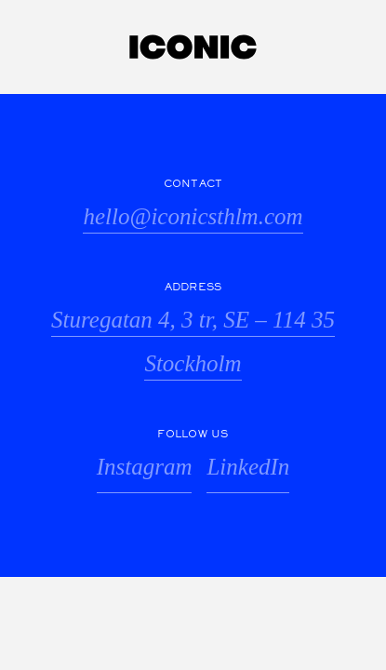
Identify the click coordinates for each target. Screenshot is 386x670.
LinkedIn (247, 466)
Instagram (145, 466)
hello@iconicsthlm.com (192, 216)
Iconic (193, 47)
